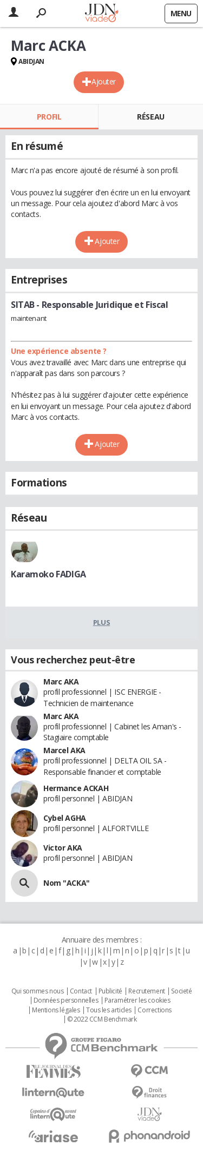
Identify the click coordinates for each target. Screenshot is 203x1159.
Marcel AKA (64, 750)
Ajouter (103, 81)
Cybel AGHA (64, 818)
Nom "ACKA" (66, 883)
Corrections (154, 1010)
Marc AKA (61, 681)
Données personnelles (66, 1000)
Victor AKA (62, 847)
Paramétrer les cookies (137, 1000)
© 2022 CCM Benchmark (102, 1019)
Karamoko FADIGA (48, 574)
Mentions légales (56, 1010)
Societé (181, 991)
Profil (49, 116)
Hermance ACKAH (75, 788)
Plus (101, 622)
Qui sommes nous (37, 991)
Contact (81, 991)
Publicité (110, 991)
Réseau (150, 116)
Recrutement (146, 991)
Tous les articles (109, 1010)
